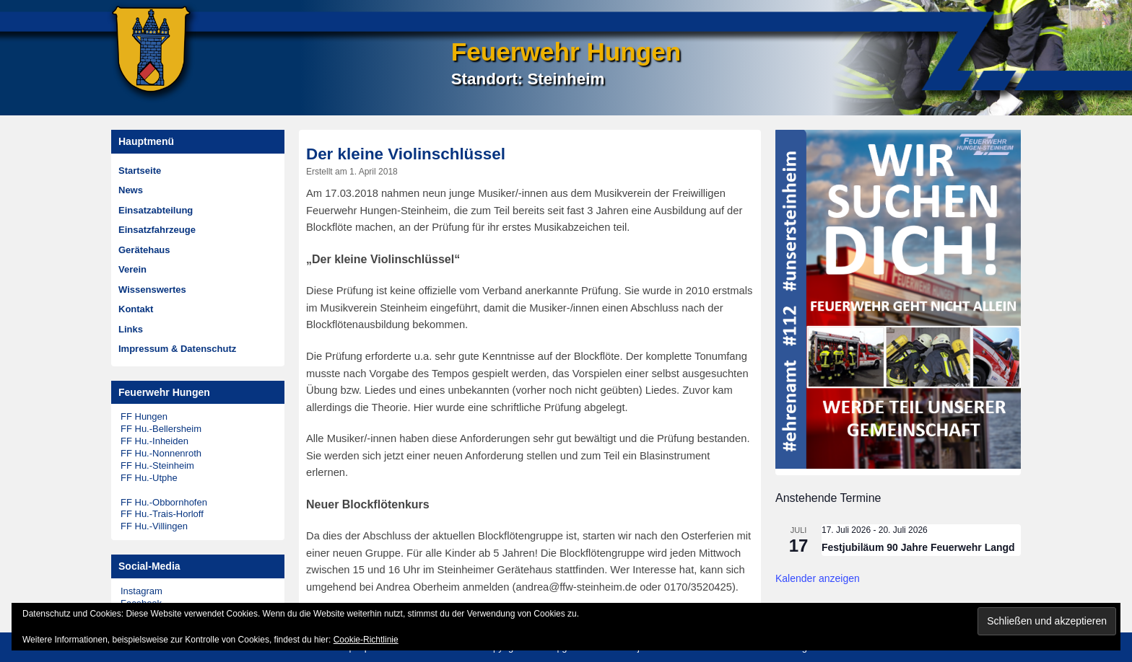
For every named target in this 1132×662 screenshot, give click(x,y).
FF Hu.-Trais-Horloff (162, 513)
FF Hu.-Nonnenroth (161, 453)
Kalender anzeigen (817, 578)
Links (130, 329)
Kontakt (135, 309)
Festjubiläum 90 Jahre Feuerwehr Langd (918, 547)
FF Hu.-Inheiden (154, 441)
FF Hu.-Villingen (154, 526)
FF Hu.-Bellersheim (161, 428)
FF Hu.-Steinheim (157, 465)
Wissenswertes (152, 289)
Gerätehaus (144, 249)
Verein (132, 269)
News (130, 190)
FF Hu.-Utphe (149, 477)
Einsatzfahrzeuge (157, 229)
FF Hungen (144, 416)
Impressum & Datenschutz (177, 348)
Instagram (141, 591)
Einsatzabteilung (155, 210)
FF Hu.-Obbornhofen (164, 502)
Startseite (139, 170)
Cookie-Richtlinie (366, 640)
